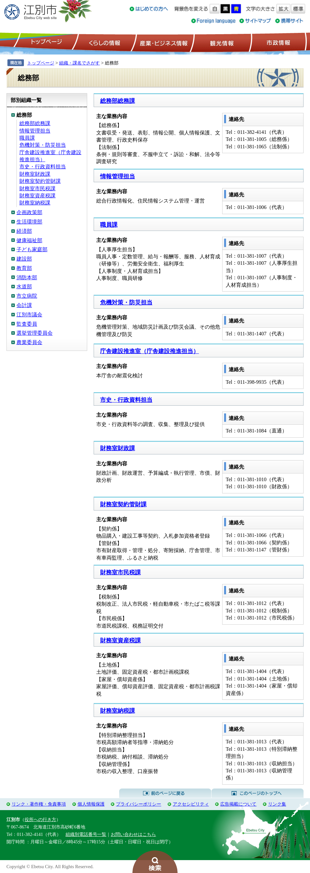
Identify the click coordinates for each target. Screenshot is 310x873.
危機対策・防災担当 (42, 145)
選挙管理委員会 (34, 333)
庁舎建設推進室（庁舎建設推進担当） (149, 351)
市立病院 (26, 296)
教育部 (24, 268)
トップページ (45, 42)
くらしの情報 (104, 42)
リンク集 (277, 804)
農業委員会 (29, 342)
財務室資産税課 (37, 195)
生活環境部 (29, 221)
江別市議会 (29, 314)
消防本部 (26, 277)
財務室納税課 (34, 202)
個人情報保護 (91, 804)
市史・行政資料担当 (42, 166)
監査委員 (26, 324)
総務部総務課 (34, 123)
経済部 (24, 231)
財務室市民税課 (37, 188)
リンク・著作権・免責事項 (39, 804)
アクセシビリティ (191, 804)
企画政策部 (29, 212)
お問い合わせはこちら (133, 834)
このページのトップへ (258, 793)
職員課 (27, 138)
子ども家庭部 (31, 249)
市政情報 (278, 42)
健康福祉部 (29, 240)
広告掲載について (238, 804)
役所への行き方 (40, 819)
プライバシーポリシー (138, 804)
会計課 (24, 305)
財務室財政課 (34, 174)
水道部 (24, 286)
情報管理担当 (34, 131)
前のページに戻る (165, 793)
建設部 (24, 259)
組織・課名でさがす (79, 62)
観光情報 (221, 42)
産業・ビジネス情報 (162, 42)
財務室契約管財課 (40, 181)
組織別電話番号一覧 (86, 834)
